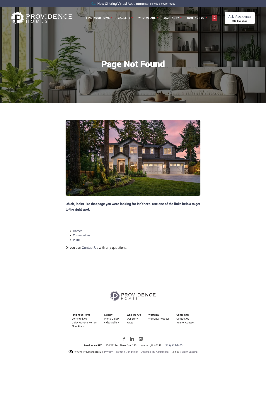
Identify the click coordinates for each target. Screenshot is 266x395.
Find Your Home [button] (98, 18)
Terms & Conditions (127, 352)
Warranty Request (158, 318)
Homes (77, 231)
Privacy (108, 352)
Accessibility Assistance (154, 352)
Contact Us (90, 247)
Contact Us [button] (196, 18)
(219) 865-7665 (174, 345)
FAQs (130, 322)
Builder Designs (188, 352)
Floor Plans (78, 326)
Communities (81, 235)
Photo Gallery (112, 318)
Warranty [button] (171, 18)
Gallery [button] (124, 18)
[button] (214, 18)
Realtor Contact (185, 322)
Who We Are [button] (147, 18)
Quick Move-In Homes (84, 322)
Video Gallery (111, 322)
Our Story (132, 318)
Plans (76, 240)
